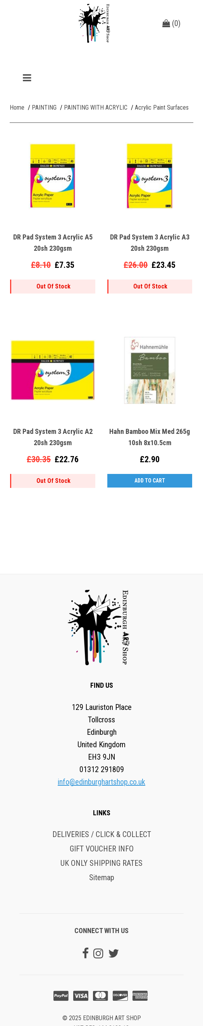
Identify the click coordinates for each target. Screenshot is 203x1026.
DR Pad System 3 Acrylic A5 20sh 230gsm (53, 242)
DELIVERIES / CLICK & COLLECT (101, 834)
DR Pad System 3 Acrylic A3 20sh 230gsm (149, 242)
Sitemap (101, 877)
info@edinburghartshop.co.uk (101, 782)
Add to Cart (149, 480)
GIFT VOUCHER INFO (102, 848)
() (171, 23)
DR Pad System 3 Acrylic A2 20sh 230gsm (53, 437)
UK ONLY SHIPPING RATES (101, 863)
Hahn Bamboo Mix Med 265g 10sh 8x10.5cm (149, 437)
